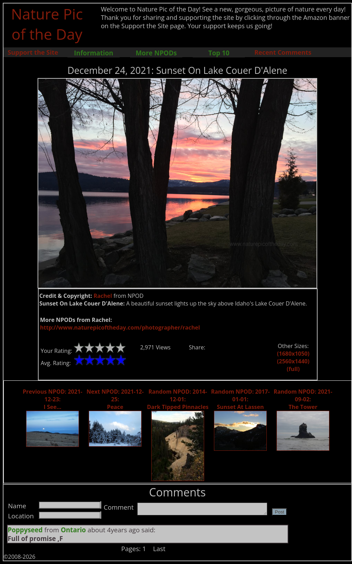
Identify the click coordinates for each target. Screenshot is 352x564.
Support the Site (33, 52)
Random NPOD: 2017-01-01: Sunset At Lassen (240, 399)
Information (93, 52)
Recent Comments (282, 52)
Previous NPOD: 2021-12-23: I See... (52, 399)
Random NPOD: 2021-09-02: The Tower (303, 399)
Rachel (103, 296)
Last (159, 548)
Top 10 (218, 52)
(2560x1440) (293, 361)
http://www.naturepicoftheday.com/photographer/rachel (120, 327)
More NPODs (156, 52)
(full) (293, 369)
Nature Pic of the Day (47, 23)
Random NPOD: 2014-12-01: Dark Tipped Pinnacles (177, 399)
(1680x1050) (293, 353)
